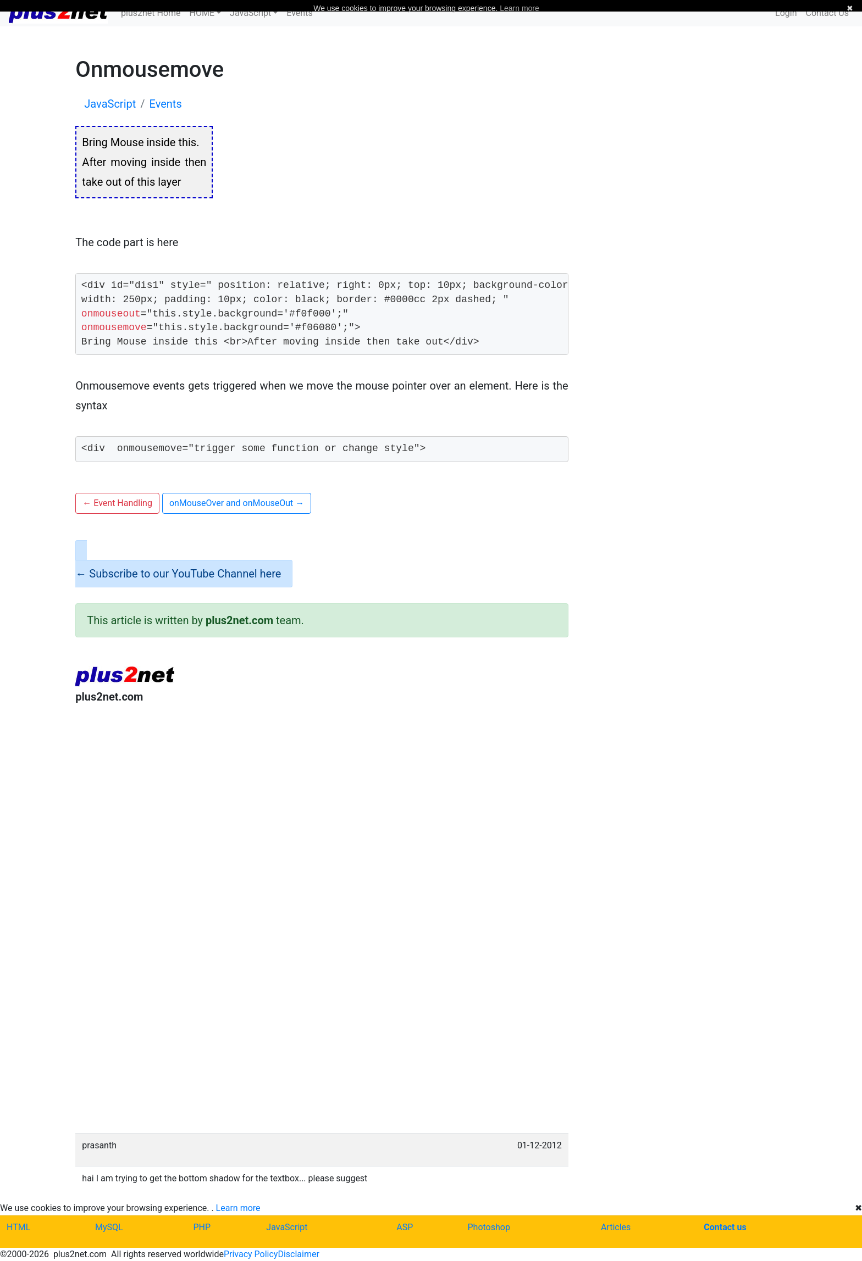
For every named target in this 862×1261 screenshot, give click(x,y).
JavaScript (286, 1227)
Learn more (238, 1208)
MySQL (109, 1227)
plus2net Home (151, 13)
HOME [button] (202, 13)
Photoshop (489, 1227)
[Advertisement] (321, 803)
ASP (404, 1227)
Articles (616, 1227)
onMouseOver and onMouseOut (236, 503)
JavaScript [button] (250, 13)
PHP (202, 1227)
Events (299, 13)
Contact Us (827, 13)
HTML (18, 1227)
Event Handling (117, 503)
